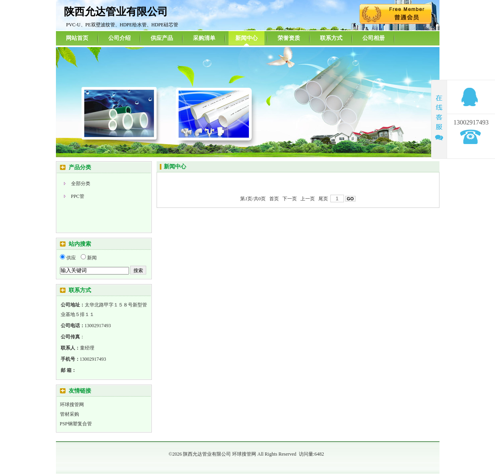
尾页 (323, 198)
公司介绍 (119, 38)
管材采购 (69, 414)
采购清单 (204, 38)
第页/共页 (252, 198)
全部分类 (80, 183)
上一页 (307, 198)
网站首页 (77, 38)
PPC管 (77, 196)
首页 (274, 198)
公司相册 (373, 38)
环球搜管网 (72, 404)
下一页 (289, 198)
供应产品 (162, 38)
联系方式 (331, 38)
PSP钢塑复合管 (76, 424)
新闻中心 (246, 38)
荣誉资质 (289, 38)
